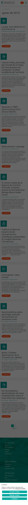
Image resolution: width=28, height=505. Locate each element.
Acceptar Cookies (14, 491)
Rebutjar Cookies (14, 495)
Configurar (14, 498)
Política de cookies (20, 488)
